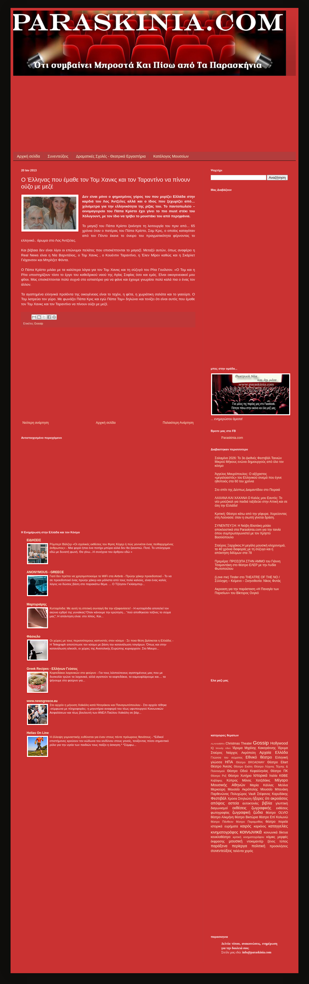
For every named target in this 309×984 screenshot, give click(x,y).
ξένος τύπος (278, 841)
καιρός (245, 826)
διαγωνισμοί (219, 808)
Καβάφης (216, 780)
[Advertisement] (117, 88)
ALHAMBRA (218, 743)
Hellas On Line (38, 733)
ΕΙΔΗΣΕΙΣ (34, 540)
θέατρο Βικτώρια (246, 817)
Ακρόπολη (248, 753)
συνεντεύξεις (221, 851)
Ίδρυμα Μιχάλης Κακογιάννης (254, 748)
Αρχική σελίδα (28, 156)
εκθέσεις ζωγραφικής (251, 808)
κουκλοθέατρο (221, 837)
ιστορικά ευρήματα (224, 826)
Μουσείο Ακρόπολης (243, 789)
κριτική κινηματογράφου (248, 837)
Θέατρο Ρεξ (218, 775)
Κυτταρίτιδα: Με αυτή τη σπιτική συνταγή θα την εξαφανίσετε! (91, 608)
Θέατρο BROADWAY (250, 762)
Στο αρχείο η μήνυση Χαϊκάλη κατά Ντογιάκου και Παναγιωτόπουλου (95, 705)
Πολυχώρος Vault (243, 794)
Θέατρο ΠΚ (279, 771)
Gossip (38, 323)
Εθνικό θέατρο (259, 757)
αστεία (233, 803)
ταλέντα (238, 851)
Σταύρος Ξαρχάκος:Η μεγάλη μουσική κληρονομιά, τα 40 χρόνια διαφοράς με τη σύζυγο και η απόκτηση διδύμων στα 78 (250, 549)
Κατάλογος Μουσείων (171, 156)
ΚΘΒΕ (283, 776)
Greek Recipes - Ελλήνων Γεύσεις (52, 669)
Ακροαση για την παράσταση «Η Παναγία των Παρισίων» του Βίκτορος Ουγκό (247, 591)
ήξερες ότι (260, 798)
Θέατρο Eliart (277, 762)
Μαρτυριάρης (37, 604)
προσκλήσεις (279, 846)
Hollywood (279, 743)
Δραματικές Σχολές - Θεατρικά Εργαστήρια (111, 156)
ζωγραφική (241, 812)
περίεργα (239, 846)
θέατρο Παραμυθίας (249, 821)
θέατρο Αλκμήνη (222, 817)
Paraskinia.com (232, 438)
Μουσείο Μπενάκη (274, 789)
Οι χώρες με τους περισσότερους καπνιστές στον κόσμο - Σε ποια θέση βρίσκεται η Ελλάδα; (111, 640)
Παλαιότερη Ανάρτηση (178, 423)
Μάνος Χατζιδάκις (256, 780)
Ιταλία (273, 776)
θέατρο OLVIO (277, 812)
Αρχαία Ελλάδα (273, 752)
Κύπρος (232, 780)
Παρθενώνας (220, 794)
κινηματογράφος (224, 832)
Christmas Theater (239, 743)
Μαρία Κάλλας (262, 785)
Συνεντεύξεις (58, 156)
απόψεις (218, 803)
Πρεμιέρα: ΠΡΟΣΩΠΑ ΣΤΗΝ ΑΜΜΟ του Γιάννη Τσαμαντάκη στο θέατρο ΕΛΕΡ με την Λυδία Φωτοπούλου (247, 565)
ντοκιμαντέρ (255, 841)
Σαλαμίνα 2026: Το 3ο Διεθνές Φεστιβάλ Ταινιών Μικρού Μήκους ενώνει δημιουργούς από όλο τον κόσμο (249, 462)
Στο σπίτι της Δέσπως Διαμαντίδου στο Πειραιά (247, 490)
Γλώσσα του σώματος (227, 757)
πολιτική (258, 846)
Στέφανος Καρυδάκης (272, 794)
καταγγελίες (278, 826)
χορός (249, 851)
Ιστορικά (260, 775)
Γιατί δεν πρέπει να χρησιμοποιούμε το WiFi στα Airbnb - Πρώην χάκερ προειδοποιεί (106, 576)
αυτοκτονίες (250, 803)
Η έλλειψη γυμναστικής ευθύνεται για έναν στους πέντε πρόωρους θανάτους (101, 736)
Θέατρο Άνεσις (221, 766)
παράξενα (219, 846)
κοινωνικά (251, 832)
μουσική (235, 841)
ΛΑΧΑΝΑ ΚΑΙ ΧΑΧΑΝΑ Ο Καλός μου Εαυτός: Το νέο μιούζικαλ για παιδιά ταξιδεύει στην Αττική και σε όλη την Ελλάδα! (251, 501)
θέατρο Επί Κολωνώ (273, 817)
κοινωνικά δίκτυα (276, 832)
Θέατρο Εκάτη (243, 766)
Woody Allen (223, 748)
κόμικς (270, 837)
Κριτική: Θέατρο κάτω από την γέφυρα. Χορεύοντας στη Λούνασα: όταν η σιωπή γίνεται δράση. (251, 515)
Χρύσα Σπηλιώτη (240, 799)
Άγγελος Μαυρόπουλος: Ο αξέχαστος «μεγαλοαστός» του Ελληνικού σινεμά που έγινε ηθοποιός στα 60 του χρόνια (248, 477)
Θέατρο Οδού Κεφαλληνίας (247, 771)
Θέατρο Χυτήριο (240, 776)
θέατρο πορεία (277, 821)
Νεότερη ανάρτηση (35, 423)
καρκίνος (260, 826)
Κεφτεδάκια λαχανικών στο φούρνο (73, 672)
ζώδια (258, 812)
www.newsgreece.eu (42, 701)
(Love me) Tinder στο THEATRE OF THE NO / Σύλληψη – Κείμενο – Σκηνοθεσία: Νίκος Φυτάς (248, 579)
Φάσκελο (33, 636)
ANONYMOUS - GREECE (45, 572)
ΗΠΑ (229, 762)
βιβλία (267, 803)
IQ (212, 748)
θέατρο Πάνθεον (222, 821)
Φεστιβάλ (218, 798)
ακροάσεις (279, 798)
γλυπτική (281, 803)
